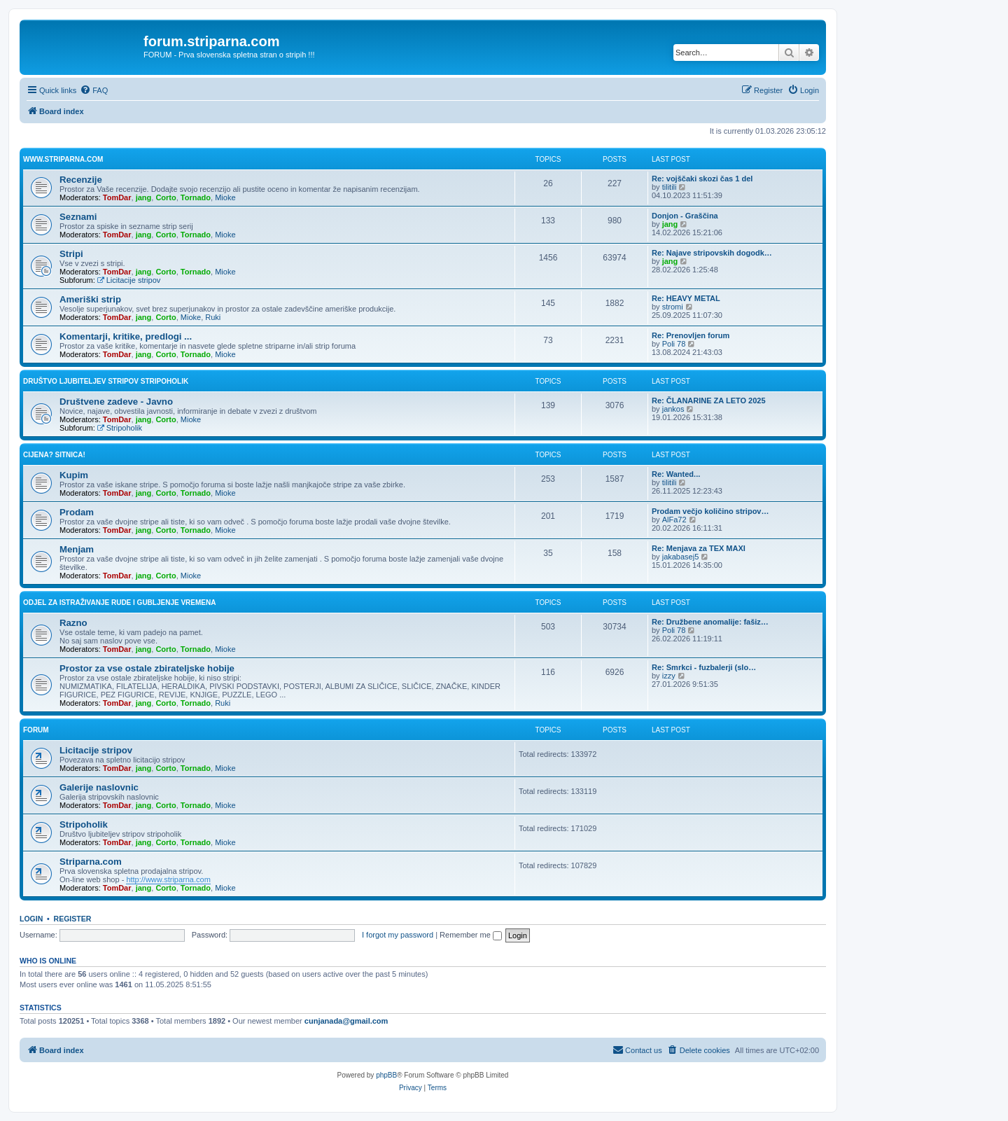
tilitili (669, 187)
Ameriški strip (90, 299)
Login (31, 918)
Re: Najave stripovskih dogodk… (712, 253)
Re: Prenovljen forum (690, 335)
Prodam (76, 512)
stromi (672, 306)
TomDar (117, 197)
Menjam (76, 549)
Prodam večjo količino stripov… (710, 511)
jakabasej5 (680, 556)
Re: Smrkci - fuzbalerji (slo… (704, 667)
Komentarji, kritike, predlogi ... (125, 336)
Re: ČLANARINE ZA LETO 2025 (709, 400)
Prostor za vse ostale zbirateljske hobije (146, 668)
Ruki (212, 317)
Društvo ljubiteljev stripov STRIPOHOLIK (105, 381)
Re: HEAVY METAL (686, 298)
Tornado (196, 197)
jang (144, 197)
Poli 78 (674, 344)
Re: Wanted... (676, 474)
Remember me (471, 935)
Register (73, 918)
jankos (673, 409)
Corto (165, 197)
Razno (73, 623)
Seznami (78, 216)
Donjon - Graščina (685, 215)
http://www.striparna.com (168, 879)
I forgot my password (397, 935)
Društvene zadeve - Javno (116, 401)
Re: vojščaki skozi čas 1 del (702, 178)
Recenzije (80, 179)
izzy (669, 675)
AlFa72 (674, 519)
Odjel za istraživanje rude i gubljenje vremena (119, 602)
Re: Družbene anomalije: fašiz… (710, 622)
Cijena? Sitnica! (54, 455)
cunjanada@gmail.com (346, 1021)
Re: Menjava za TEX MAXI (699, 548)
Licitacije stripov (128, 280)
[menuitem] (94, 90)
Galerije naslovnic (99, 787)
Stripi (71, 254)
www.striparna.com (63, 159)
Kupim (73, 475)
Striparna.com (90, 861)
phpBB (386, 1075)
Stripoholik (119, 428)
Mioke (225, 197)
